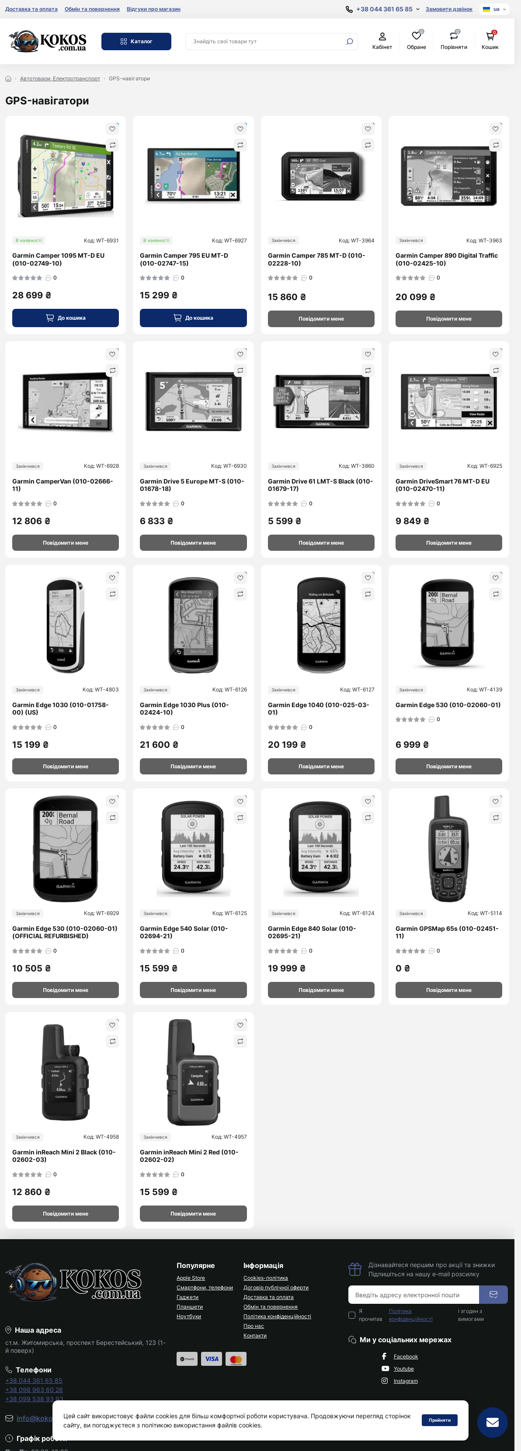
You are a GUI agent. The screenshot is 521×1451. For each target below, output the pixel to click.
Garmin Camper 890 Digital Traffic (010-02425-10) (447, 259)
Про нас (253, 1326)
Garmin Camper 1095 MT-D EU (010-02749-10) (58, 259)
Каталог (136, 41)
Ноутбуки (189, 1316)
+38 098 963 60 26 (34, 1389)
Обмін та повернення (92, 9)
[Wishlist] (112, 129)
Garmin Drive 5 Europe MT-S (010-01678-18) (192, 485)
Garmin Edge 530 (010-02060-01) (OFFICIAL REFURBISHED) (65, 932)
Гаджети (187, 1297)
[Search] (349, 41)
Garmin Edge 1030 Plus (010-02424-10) (184, 708)
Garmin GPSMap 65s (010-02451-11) (447, 932)
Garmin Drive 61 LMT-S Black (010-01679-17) (320, 485)
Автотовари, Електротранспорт (60, 78)
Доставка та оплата (31, 9)
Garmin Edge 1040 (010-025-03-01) (318, 708)
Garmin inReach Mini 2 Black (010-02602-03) (64, 1156)
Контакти (255, 1335)
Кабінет (382, 41)
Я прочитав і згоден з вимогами (421, 1315)
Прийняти (440, 1420)
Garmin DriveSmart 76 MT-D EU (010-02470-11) (443, 485)
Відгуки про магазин (154, 9)
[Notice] (321, 319)
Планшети (190, 1306)
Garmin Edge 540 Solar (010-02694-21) (184, 932)
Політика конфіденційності (277, 1316)
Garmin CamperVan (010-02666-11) (62, 485)
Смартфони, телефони (205, 1287)
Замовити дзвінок (449, 9)
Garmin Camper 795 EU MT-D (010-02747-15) (184, 259)
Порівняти (454, 40)
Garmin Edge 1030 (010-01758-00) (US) (60, 708)
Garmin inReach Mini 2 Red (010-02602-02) (189, 1156)
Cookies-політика (265, 1278)
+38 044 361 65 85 (34, 1380)
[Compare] (112, 145)
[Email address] (413, 1294)
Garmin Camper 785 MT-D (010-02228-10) (316, 259)
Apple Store (191, 1278)
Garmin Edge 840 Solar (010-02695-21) (312, 932)
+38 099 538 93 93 (34, 1399)
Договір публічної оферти (276, 1287)
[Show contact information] (382, 9)
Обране (416, 40)
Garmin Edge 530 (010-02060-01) (448, 704)
